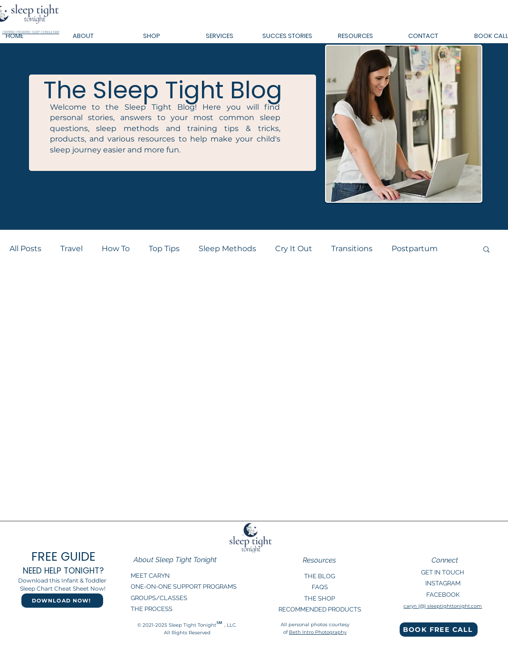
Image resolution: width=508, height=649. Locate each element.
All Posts (25, 248)
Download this (39, 580)
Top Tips (164, 248)
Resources (319, 560)
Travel (71, 248)
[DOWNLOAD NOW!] (62, 600)
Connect (444, 560)
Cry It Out (293, 248)
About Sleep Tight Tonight (175, 559)
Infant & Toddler (84, 580)
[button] (83, 36)
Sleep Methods (227, 248)
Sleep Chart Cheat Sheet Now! (62, 588)
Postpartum (415, 248)
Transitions (352, 248)
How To (116, 248)
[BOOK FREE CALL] (439, 629)
